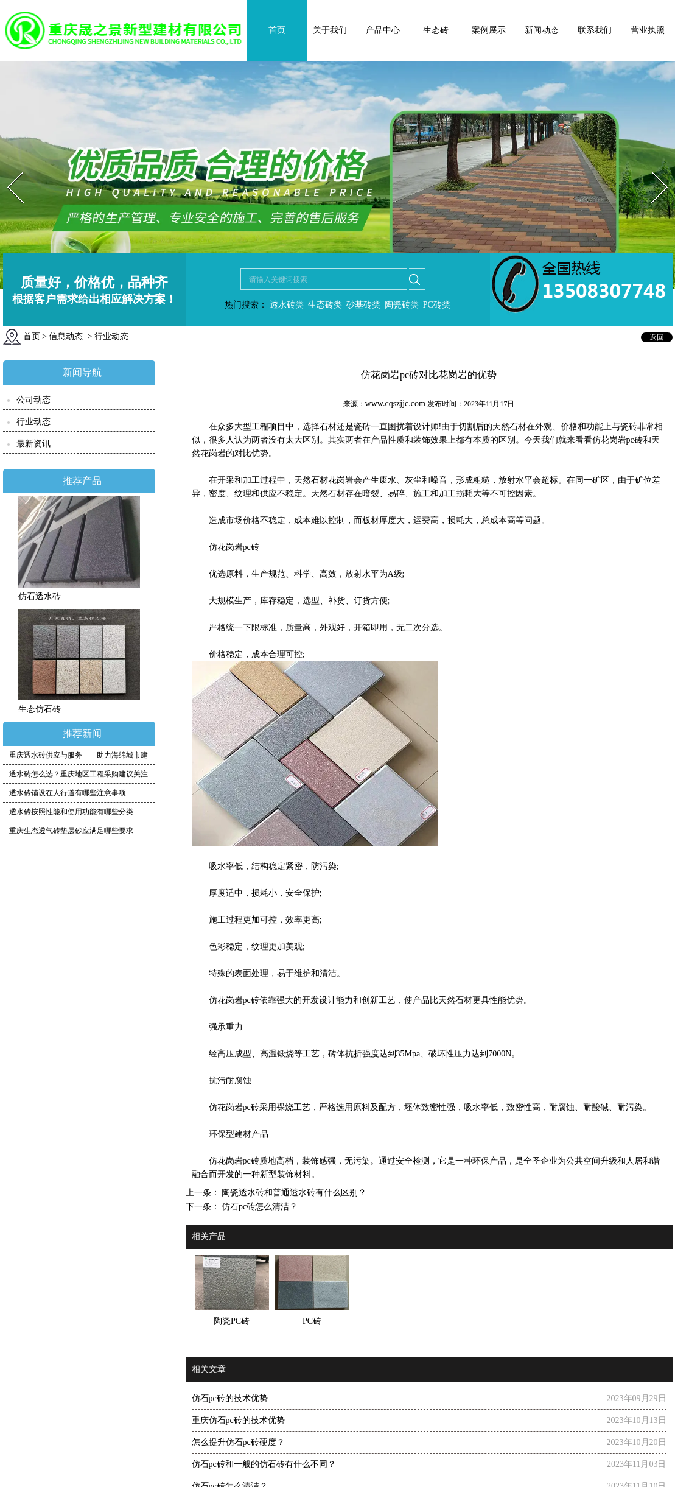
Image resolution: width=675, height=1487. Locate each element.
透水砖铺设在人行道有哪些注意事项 (67, 793)
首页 (276, 30)
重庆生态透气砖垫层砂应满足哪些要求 (71, 830)
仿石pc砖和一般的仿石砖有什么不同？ (264, 1464)
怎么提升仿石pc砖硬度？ (238, 1442)
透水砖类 (285, 304)
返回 (656, 337)
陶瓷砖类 (400, 304)
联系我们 (595, 30)
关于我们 (330, 30)
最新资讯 (33, 443)
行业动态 (33, 421)
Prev (8, 168)
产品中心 (383, 30)
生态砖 (436, 30)
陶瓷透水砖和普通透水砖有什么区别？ (293, 1192)
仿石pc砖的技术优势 (230, 1398)
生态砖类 (325, 304)
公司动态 (33, 399)
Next (653, 168)
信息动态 (66, 336)
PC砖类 (436, 304)
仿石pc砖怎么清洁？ (259, 1206)
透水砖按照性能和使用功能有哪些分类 (71, 811)
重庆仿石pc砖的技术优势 (238, 1420)
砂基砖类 (363, 304)
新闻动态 (542, 30)
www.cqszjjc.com (395, 403)
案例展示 (489, 30)
